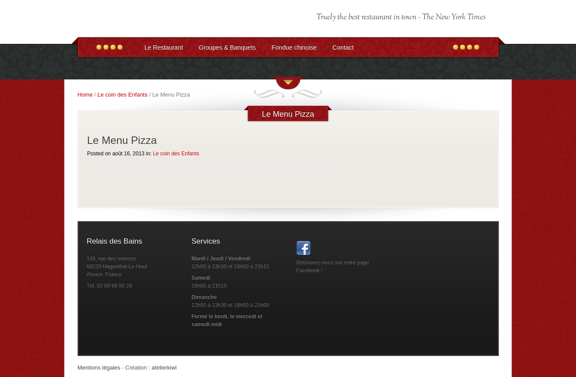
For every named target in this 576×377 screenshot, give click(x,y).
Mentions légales (99, 367)
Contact (343, 47)
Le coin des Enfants (122, 94)
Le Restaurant (163, 47)
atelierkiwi (164, 367)
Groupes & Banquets (227, 47)
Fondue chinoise (294, 47)
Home (85, 94)
